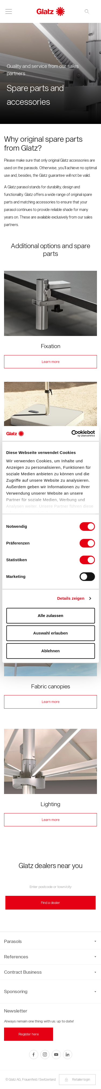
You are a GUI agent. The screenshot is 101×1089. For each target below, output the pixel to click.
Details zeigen (70, 598)
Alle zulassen (50, 615)
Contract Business (50, 972)
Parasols (50, 941)
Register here (29, 1034)
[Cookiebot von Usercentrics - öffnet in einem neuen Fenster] (72, 433)
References (50, 956)
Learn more (51, 362)
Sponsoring (15, 991)
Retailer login (77, 1079)
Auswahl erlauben (50, 633)
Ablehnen (50, 650)
